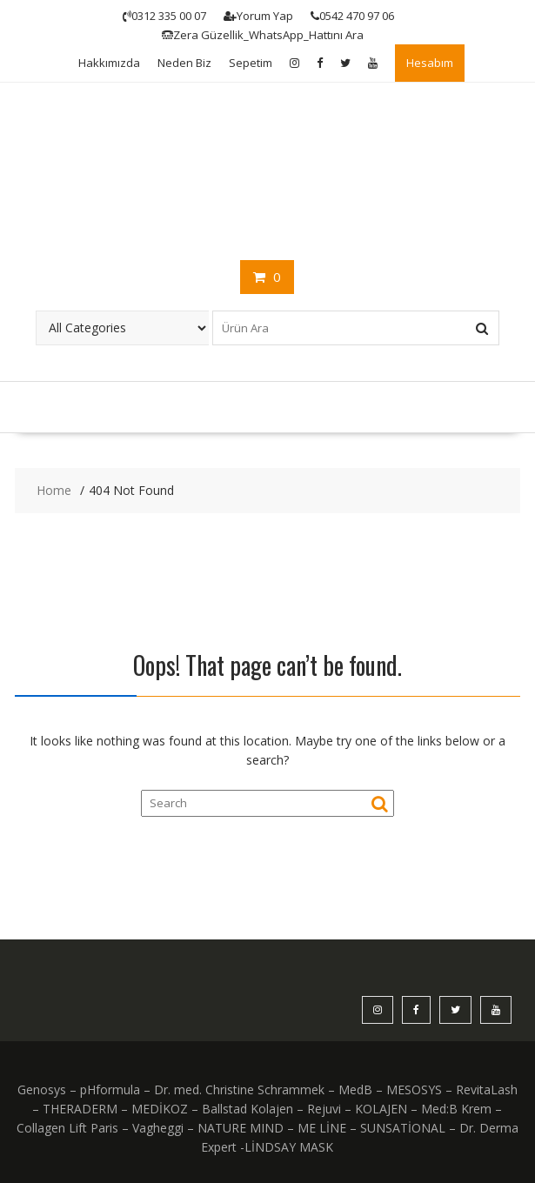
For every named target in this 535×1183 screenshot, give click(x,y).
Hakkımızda (109, 62)
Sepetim (250, 62)
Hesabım (429, 62)
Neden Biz (184, 62)
